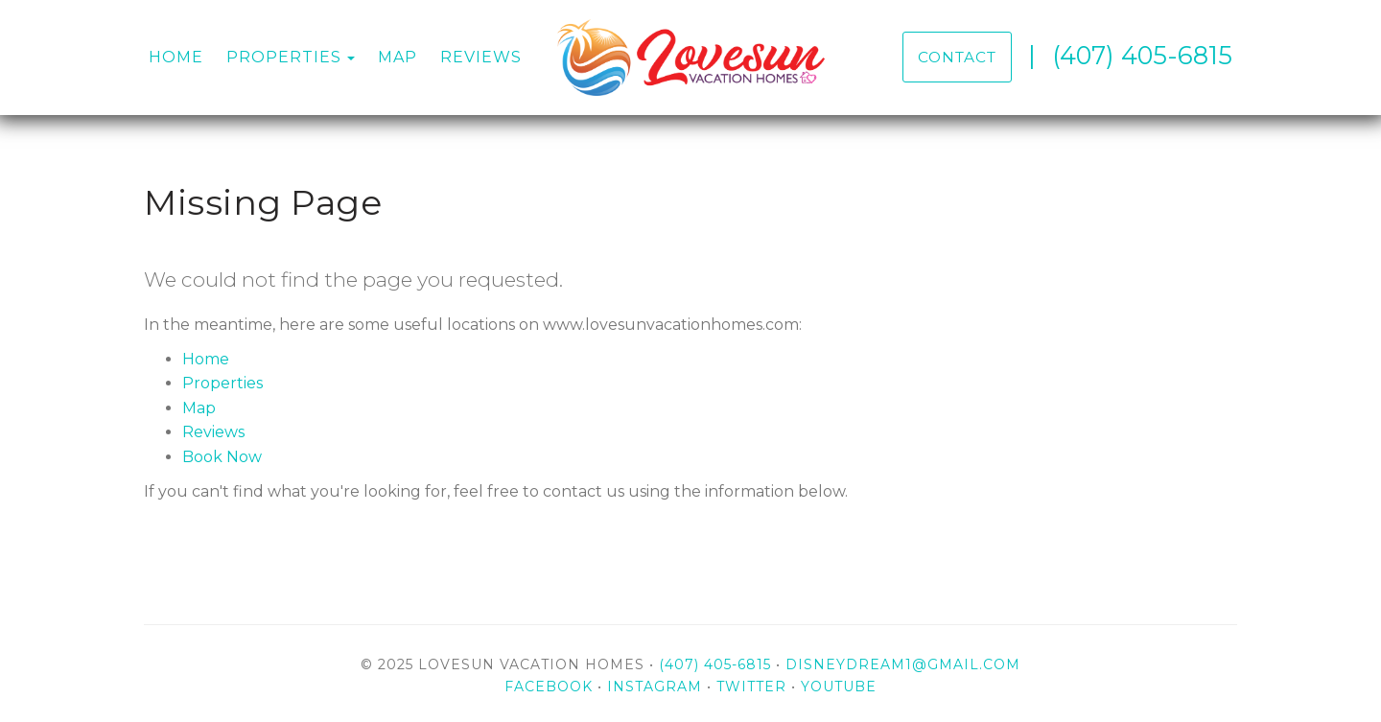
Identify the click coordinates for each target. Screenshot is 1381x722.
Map (397, 57)
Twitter (751, 686)
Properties (283, 57)
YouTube (839, 686)
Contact (957, 57)
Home (176, 57)
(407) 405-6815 (1142, 55)
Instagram (654, 686)
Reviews (481, 57)
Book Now (222, 457)
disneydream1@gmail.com (902, 664)
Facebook (548, 686)
